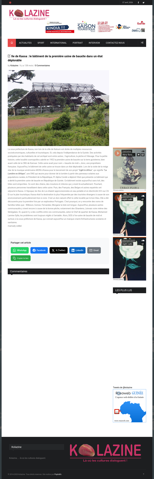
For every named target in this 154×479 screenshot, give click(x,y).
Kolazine (14, 65)
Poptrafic (57, 474)
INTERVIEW (94, 43)
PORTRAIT (78, 43)
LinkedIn (77, 250)
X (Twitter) (58, 250)
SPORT (40, 43)
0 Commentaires (42, 65)
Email (94, 250)
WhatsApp (19, 250)
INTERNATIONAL (58, 43)
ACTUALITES (25, 43)
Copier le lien (20, 258)
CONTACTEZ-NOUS (115, 43)
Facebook (39, 250)
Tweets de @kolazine (122, 387)
